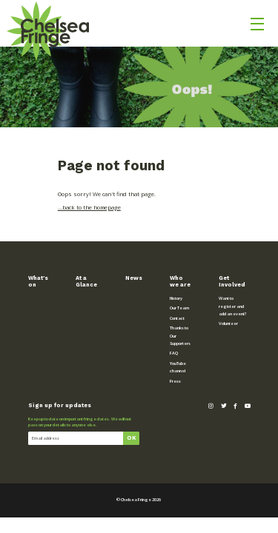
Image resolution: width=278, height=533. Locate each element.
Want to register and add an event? (233, 306)
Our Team (179, 308)
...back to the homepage (89, 207)
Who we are (180, 281)
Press (175, 381)
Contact (177, 318)
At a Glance (86, 281)
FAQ (174, 353)
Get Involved (232, 281)
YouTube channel (178, 368)
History (176, 298)
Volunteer (228, 323)
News (133, 278)
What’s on (38, 281)
